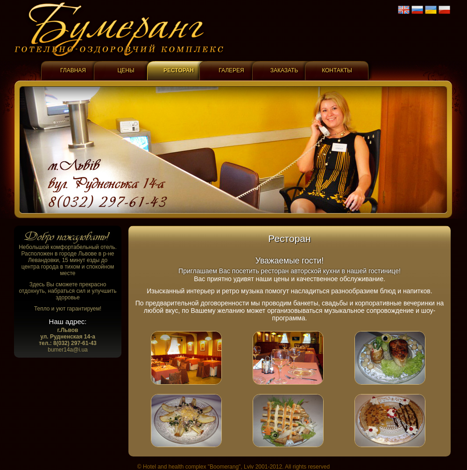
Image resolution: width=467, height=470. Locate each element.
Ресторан (178, 70)
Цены (125, 70)
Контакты (337, 70)
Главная (73, 70)
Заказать (284, 70)
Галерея (231, 70)
